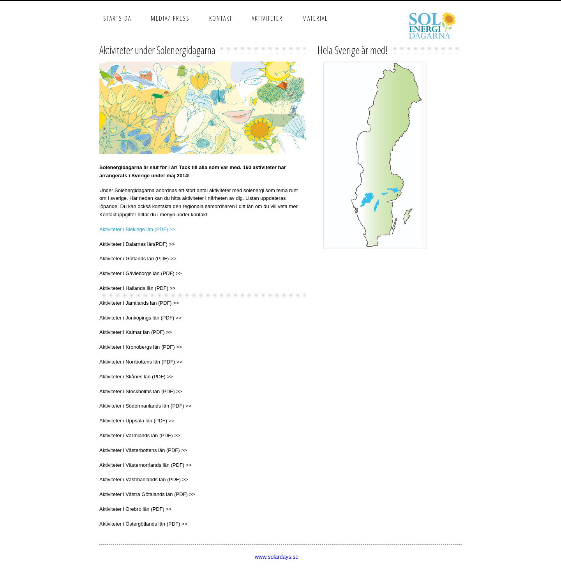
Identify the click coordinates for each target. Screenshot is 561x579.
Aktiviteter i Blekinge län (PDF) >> (137, 229)
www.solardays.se (276, 557)
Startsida (117, 18)
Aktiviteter (267, 18)
